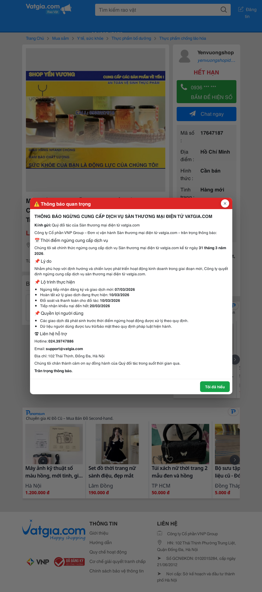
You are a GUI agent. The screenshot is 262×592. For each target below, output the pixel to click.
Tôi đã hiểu (215, 386)
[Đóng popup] (225, 203)
